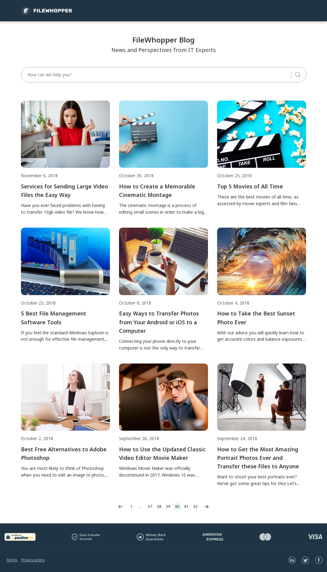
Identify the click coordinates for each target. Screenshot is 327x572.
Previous (120, 506)
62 (195, 506)
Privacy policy (33, 560)
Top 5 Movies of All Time (250, 186)
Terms (11, 560)
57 (150, 506)
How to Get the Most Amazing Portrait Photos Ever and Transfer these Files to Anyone (258, 458)
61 (186, 506)
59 (168, 506)
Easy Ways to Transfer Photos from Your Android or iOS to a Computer (159, 322)
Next (206, 506)
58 (159, 506)
